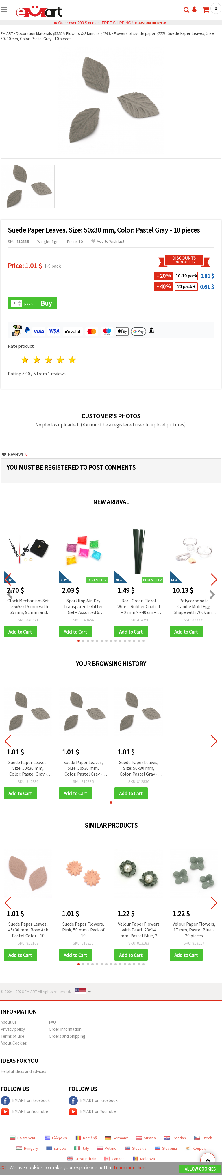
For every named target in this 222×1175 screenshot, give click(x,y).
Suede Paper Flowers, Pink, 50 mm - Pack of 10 (83, 931)
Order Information (65, 1031)
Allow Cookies (200, 1169)
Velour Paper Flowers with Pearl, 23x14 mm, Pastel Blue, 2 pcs (139, 931)
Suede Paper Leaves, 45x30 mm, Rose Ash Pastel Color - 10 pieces (28, 931)
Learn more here (132, 1168)
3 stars (49, 360)
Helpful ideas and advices (23, 1073)
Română (86, 1140)
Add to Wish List (107, 241)
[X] (4, 1168)
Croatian (175, 1139)
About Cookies (14, 1045)
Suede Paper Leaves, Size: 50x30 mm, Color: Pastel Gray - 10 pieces (28, 769)
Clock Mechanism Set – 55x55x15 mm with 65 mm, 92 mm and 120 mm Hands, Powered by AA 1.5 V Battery (28, 607)
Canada (114, 1161)
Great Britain (81, 1161)
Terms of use (12, 1038)
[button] (78, 642)
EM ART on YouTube (24, 1113)
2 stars (37, 360)
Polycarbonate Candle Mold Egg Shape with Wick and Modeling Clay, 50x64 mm (193, 607)
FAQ (52, 1024)
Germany (116, 1139)
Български (23, 1140)
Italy (81, 1150)
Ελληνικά (56, 1140)
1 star (25, 360)
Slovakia (136, 1150)
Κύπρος (195, 1150)
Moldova (144, 1161)
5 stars (72, 360)
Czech (203, 1139)
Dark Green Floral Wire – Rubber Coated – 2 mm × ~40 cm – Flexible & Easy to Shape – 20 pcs (138, 607)
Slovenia (166, 1150)
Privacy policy (13, 1031)
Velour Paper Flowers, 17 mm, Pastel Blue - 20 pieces (194, 931)
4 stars (60, 360)
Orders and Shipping (67, 1038)
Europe (56, 1150)
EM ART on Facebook (25, 1102)
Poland (106, 1150)
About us (9, 1024)
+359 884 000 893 (151, 23)
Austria (146, 1139)
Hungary (27, 1150)
